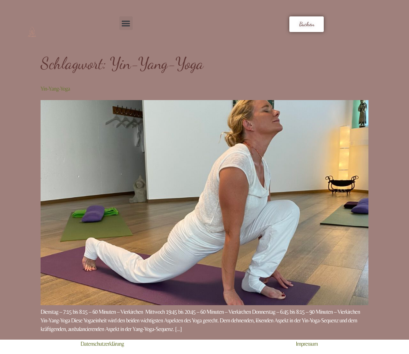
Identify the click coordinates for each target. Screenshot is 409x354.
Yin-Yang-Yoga (55, 88)
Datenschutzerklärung (102, 343)
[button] (126, 23)
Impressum (307, 343)
